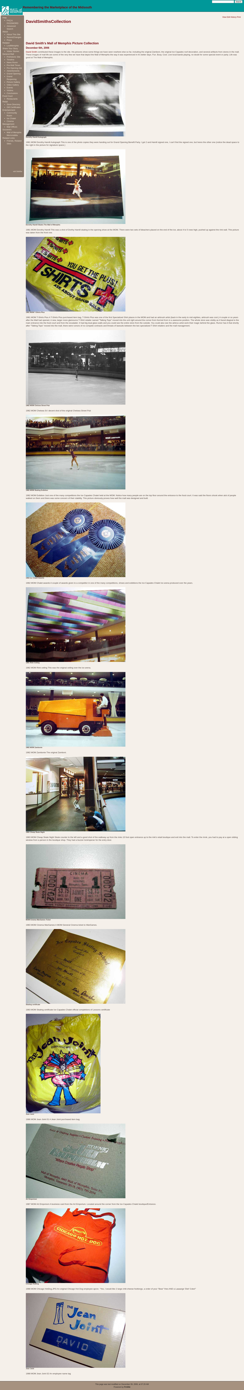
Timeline (10, 59)
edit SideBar (17, 171)
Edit (228, 17)
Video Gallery (13, 85)
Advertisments (13, 71)
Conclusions (12, 93)
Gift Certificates (14, 107)
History (233, 17)
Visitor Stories (13, 51)
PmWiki (127, 1387)
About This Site (13, 34)
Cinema (10, 121)
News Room (12, 62)
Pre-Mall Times (13, 65)
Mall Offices (12, 127)
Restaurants (12, 99)
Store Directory (13, 104)
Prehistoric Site (13, 57)
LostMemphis (13, 45)
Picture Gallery (13, 82)
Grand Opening (14, 73)
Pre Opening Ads (14, 68)
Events (10, 87)
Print (239, 17)
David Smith (31, 52)
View (224, 17)
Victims (10, 90)
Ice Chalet (11, 118)
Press (9, 40)
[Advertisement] (12, 157)
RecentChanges (14, 37)
